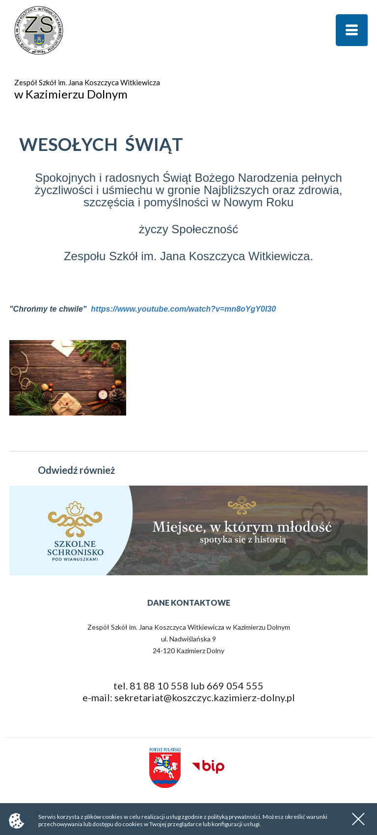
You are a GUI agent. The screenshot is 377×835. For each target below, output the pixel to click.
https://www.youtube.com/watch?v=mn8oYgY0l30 (183, 309)
